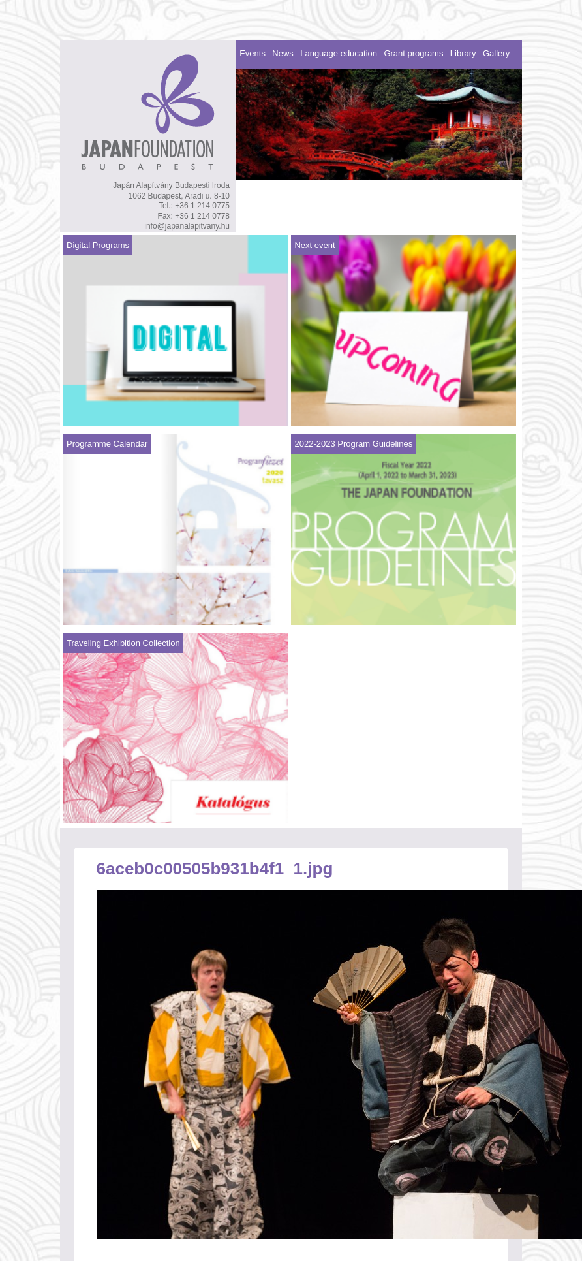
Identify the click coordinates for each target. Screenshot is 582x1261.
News (283, 53)
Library (463, 53)
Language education (338, 53)
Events (252, 53)
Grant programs (413, 53)
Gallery (496, 53)
